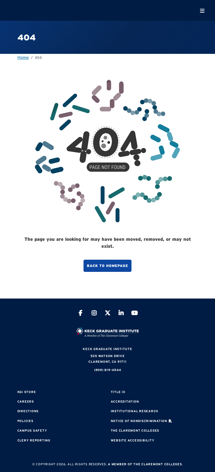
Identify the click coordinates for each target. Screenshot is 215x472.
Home (23, 57)
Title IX (118, 392)
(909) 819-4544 (107, 370)
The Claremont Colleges (135, 430)
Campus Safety (32, 430)
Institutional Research (134, 411)
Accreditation (125, 401)
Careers (25, 401)
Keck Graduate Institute (107, 349)
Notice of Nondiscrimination (139, 421)
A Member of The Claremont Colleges (145, 464)
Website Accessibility (133, 440)
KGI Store (26, 392)
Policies (25, 421)
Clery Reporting (33, 440)
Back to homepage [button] (107, 266)
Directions (28, 411)
